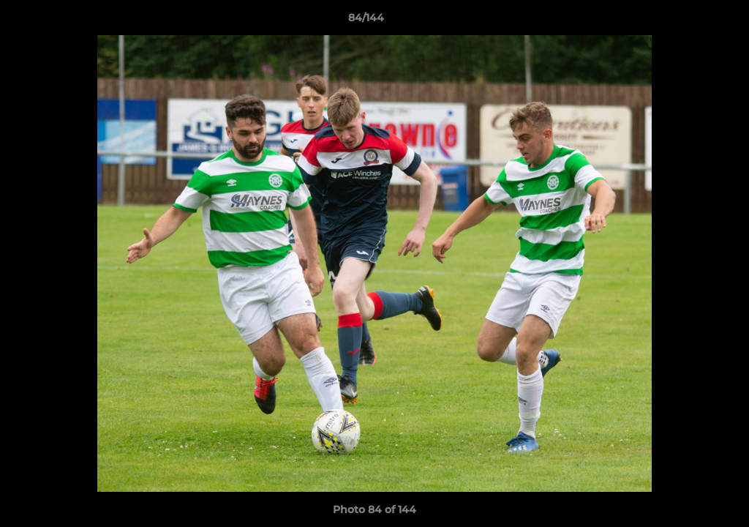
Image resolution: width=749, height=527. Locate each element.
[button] (687, 21)
